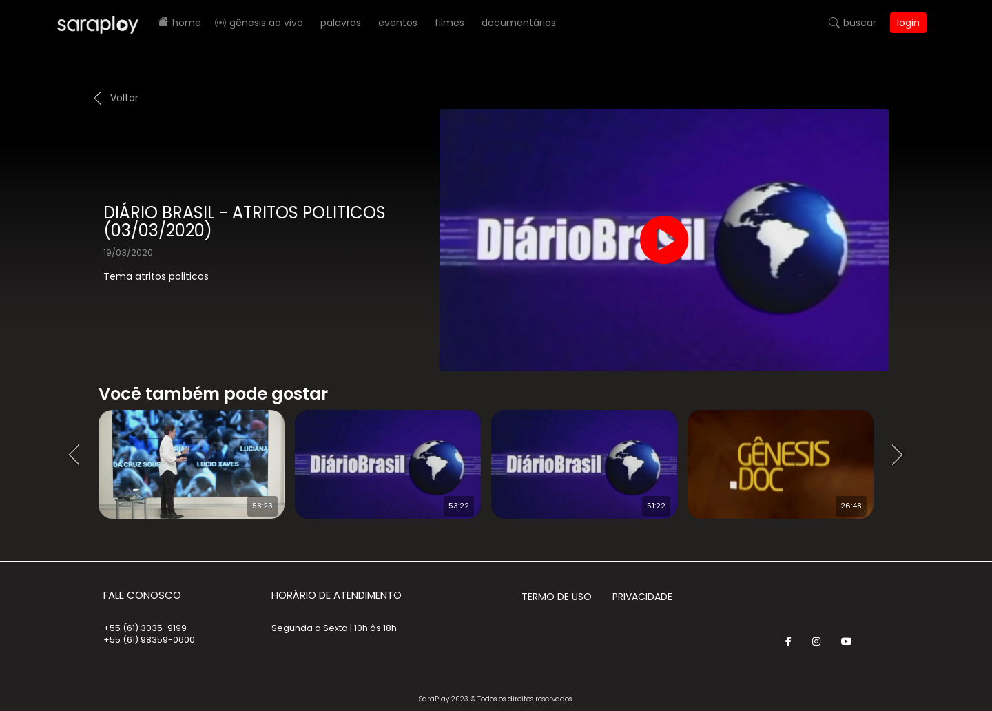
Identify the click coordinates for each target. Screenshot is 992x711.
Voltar (124, 98)
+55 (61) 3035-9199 (145, 628)
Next (902, 455)
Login (908, 23)
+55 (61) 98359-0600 (149, 640)
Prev (78, 455)
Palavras (340, 23)
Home (186, 23)
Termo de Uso (556, 597)
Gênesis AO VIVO (266, 23)
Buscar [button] (859, 23)
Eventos (397, 23)
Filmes (449, 23)
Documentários (519, 23)
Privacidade (642, 597)
